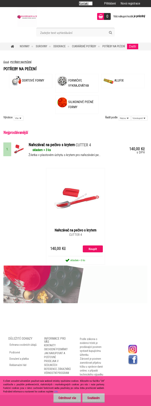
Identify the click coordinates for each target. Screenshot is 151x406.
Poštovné (14, 352)
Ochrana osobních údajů (23, 344)
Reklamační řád (17, 365)
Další (132, 46)
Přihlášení (110, 3)
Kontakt (83, 3)
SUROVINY (41, 46)
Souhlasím (93, 398)
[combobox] (125, 118)
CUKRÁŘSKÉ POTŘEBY (84, 46)
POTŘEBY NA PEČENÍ (113, 46)
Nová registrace (130, 3)
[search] (110, 32)
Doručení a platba (19, 358)
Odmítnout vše (67, 398)
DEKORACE (59, 46)
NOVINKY (24, 46)
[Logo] (27, 17)
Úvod (6, 61)
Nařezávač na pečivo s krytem (75, 230)
